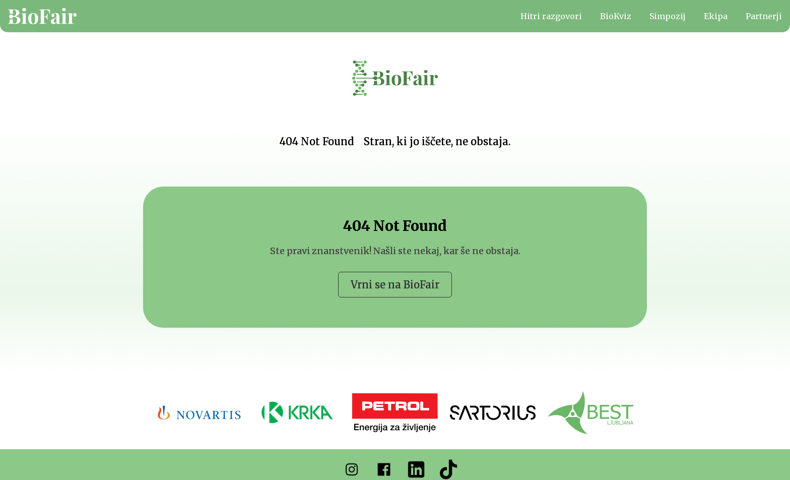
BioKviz (615, 16)
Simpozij (667, 16)
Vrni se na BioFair (395, 284)
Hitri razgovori (551, 16)
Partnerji (764, 16)
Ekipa (716, 16)
